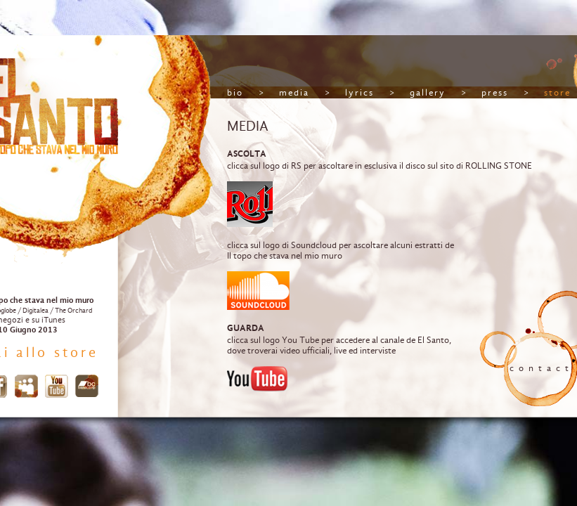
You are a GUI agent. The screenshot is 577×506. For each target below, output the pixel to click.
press (494, 92)
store (557, 92)
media (294, 92)
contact (541, 368)
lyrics (359, 92)
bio (235, 92)
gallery (428, 92)
